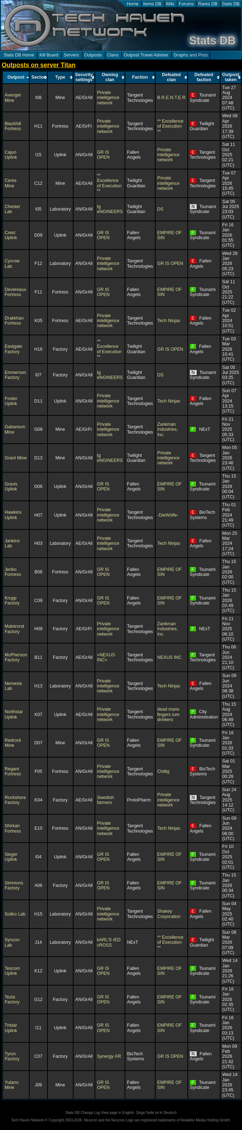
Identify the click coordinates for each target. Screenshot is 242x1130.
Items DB (152, 3)
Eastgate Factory (13, 349)
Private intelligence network (108, 97)
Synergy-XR (109, 1056)
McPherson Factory (16, 657)
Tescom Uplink (12, 971)
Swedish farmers (105, 800)
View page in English (117, 1113)
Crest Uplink (11, 235)
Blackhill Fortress (13, 126)
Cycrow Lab (12, 263)
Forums (186, 3)
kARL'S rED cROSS (109, 942)
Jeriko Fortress (13, 572)
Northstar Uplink (14, 714)
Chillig (163, 771)
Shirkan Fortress (13, 828)
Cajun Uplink (11, 155)
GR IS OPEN (103, 155)
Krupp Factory (12, 601)
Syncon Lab (12, 942)
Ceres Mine (10, 183)
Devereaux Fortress (15, 292)
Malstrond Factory (14, 629)
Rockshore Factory (15, 800)
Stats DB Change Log (82, 1113)
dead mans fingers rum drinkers (168, 714)
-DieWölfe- (167, 515)
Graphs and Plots (190, 55)
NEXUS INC (169, 657)
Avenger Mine (13, 98)
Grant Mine (16, 457)
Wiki (170, 3)
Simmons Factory (14, 885)
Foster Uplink (11, 401)
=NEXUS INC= (106, 657)
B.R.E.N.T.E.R (171, 97)
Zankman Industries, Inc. (167, 429)
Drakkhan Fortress (14, 321)
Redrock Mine (13, 743)
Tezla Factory (12, 1000)
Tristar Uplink (11, 1028)
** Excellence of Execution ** (170, 126)
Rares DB (207, 3)
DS (160, 209)
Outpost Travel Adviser (145, 55)
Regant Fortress (13, 771)
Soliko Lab (15, 914)
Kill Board (48, 55)
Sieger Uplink (11, 857)
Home (132, 3)
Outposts (93, 55)
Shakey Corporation (169, 914)
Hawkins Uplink (13, 515)
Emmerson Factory (15, 375)
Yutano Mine (12, 1085)
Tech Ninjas (168, 320)
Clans (113, 55)
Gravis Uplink (11, 487)
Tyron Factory (12, 1056)
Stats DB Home (19, 55)
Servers (71, 55)
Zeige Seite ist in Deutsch (156, 1113)
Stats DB (231, 3)
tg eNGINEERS (110, 209)
